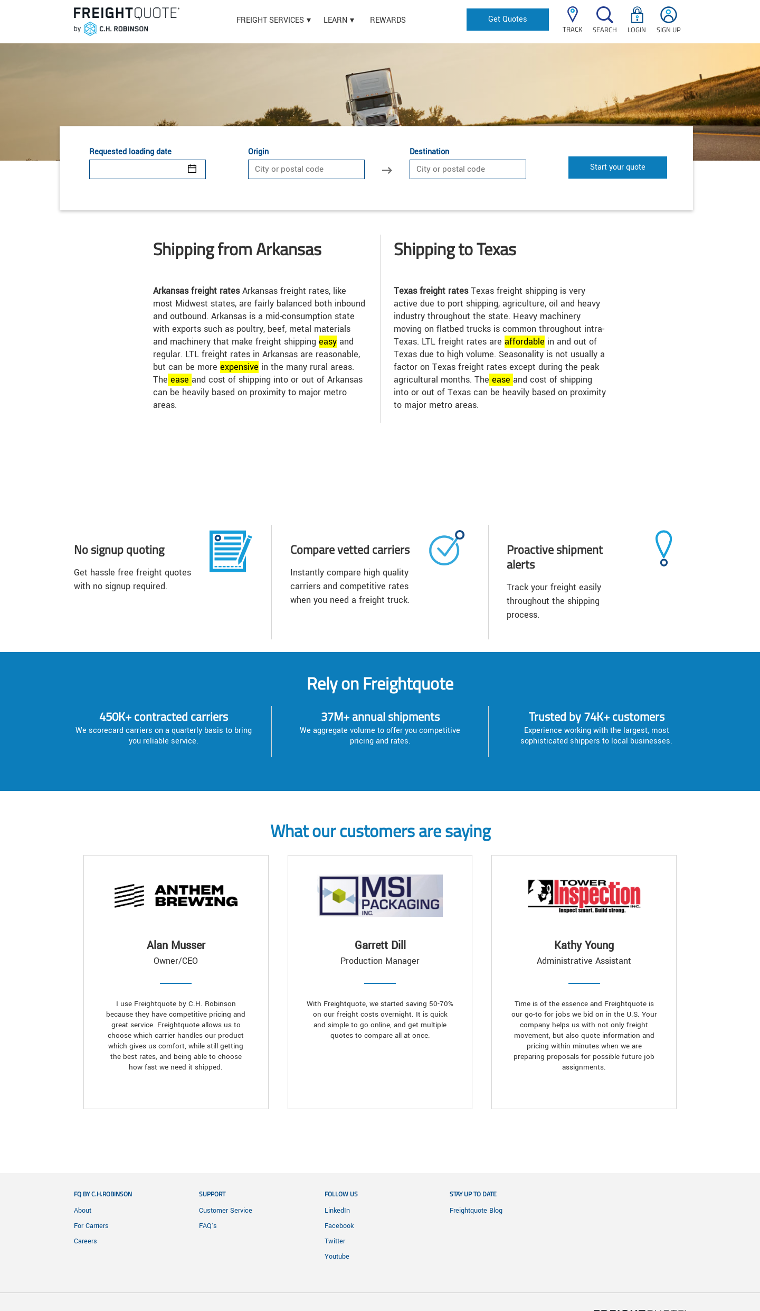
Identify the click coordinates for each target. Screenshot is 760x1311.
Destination (429, 152)
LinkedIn (337, 1210)
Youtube (337, 1256)
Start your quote (617, 167)
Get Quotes (507, 19)
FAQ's (208, 1226)
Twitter (335, 1241)
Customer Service (225, 1210)
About (82, 1210)
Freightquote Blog (476, 1210)
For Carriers (91, 1226)
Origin (258, 152)
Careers (85, 1241)
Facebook (339, 1226)
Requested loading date (130, 152)
